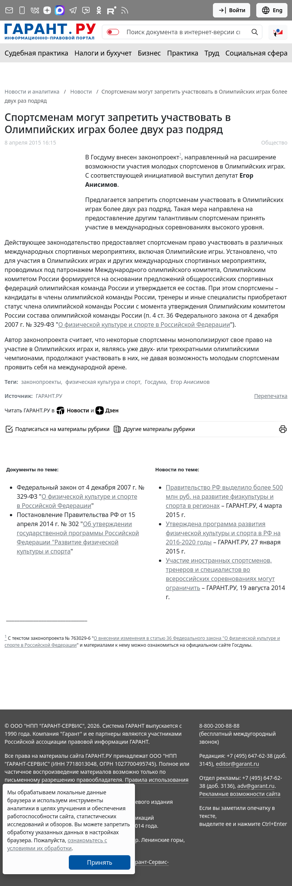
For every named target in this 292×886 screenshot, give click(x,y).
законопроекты (41, 381)
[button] (277, 32)
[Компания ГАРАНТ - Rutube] (111, 10)
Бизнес (149, 52)
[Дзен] (47, 10)
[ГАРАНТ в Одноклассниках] (98, 10)
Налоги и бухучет (103, 52)
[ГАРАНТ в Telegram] (73, 10)
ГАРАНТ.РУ (49, 395)
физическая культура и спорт (102, 381)
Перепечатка (270, 395)
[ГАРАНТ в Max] (60, 10)
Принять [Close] (100, 862)
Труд (212, 52)
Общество (274, 142)
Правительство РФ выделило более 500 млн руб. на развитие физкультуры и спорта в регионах (224, 496)
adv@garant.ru (256, 785)
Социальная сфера (256, 52)
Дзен (107, 410)
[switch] (113, 32)
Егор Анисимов (189, 381)
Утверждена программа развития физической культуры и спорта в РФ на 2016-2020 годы (223, 533)
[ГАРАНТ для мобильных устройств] (22, 10)
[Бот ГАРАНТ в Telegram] (85, 10)
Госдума (155, 381)
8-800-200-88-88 (219, 725)
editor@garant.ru (237, 763)
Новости (72, 410)
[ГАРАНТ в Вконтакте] (35, 10)
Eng (271, 10)
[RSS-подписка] (124, 10)
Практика (182, 52)
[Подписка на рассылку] (9, 10)
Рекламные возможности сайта (240, 793)
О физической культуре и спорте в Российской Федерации (144, 324)
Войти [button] (232, 10)
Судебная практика (36, 52)
